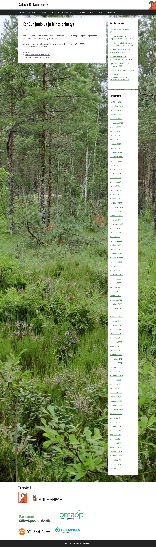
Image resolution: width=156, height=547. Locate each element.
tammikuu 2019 (116, 468)
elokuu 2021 (115, 338)
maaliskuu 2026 (116, 106)
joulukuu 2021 (116, 321)
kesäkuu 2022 (115, 296)
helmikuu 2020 (116, 413)
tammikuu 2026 (116, 114)
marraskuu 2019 (116, 426)
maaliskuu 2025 (116, 156)
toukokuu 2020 (116, 401)
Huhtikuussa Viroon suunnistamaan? (38, 57)
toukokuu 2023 (116, 249)
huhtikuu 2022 (116, 304)
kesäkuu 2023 (115, 245)
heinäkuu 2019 (116, 443)
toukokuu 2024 (116, 199)
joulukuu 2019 (116, 422)
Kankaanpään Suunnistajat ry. (33, 4)
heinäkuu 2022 (116, 291)
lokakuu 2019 (115, 430)
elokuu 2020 (115, 388)
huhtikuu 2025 (116, 152)
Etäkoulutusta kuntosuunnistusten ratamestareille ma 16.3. (119, 77)
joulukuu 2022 (116, 270)
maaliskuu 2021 (116, 359)
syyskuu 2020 (115, 384)
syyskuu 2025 (115, 131)
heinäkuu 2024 (116, 190)
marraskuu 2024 (116, 173)
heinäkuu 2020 (116, 392)
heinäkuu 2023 (116, 241)
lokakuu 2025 (115, 127)
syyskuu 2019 (115, 435)
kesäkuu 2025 (115, 144)
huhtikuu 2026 (116, 102)
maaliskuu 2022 (116, 308)
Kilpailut (45, 12)
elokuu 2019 (115, 439)
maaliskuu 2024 (116, 207)
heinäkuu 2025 (116, 140)
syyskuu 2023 (115, 232)
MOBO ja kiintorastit (87, 12)
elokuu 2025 (115, 135)
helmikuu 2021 (116, 363)
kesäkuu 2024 (115, 194)
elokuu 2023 (115, 237)
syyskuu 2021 (115, 333)
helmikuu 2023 (116, 262)
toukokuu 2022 (116, 300)
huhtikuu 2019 (116, 456)
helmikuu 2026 (116, 110)
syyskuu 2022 (115, 283)
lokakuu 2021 (115, 329)
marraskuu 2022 (116, 274)
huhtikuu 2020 (116, 405)
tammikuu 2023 (116, 266)
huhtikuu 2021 (116, 355)
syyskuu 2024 (115, 182)
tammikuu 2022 (116, 317)
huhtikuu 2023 (116, 253)
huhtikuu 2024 (116, 203)
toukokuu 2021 (116, 350)
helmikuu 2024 (116, 211)
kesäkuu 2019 (115, 447)
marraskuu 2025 (116, 123)
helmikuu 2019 (116, 464)
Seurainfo (33, 12)
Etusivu (22, 12)
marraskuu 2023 (116, 224)
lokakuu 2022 (115, 279)
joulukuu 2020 (116, 371)
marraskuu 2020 (116, 376)
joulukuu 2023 (116, 220)
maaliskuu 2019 (116, 460)
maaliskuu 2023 (116, 258)
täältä (29, 38)
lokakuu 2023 (115, 228)
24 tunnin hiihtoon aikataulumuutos (37, 55)
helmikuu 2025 (116, 161)
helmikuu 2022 (116, 312)
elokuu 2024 (115, 186)
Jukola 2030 (111, 12)
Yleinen (27, 52)
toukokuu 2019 (116, 451)
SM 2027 (101, 12)
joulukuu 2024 (116, 169)
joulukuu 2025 (116, 119)
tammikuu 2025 (116, 165)
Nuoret (55, 12)
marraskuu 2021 (116, 325)
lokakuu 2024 (115, 178)
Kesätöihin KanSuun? (118, 70)
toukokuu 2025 (116, 148)
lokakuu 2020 (115, 380)
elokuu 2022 (115, 287)
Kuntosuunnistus (70, 12)
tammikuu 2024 (116, 215)
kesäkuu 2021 (115, 346)
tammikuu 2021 (116, 367)
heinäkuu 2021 (116, 342)
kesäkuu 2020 (115, 397)
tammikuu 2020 (116, 418)
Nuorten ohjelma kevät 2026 (121, 29)
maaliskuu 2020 (116, 409)
